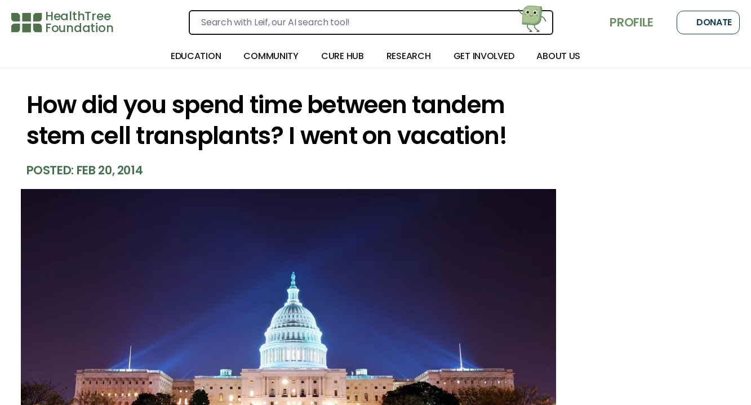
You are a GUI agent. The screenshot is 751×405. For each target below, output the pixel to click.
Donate (708, 22)
